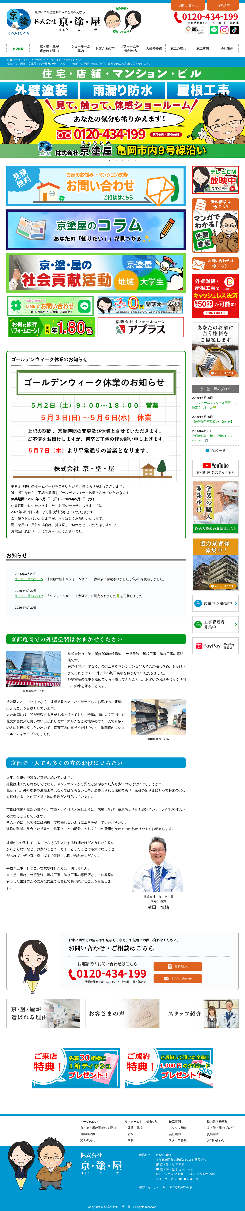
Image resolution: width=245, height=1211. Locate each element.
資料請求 (223, 5)
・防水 (129, 1134)
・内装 (129, 1140)
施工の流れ (178, 48)
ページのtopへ (89, 1121)
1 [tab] (110, 161)
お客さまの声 (104, 48)
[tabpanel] (122, 112)
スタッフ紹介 (178, 1127)
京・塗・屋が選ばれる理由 (49, 49)
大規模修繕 (154, 48)
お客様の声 (87, 1134)
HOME (18, 48)
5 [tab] (135, 161)
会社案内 (175, 1134)
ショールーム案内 (80, 49)
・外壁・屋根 (133, 1127)
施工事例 (175, 1121)
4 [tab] (129, 161)
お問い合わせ (188, 5)
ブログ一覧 (218, 450)
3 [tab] (122, 161)
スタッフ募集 (178, 1140)
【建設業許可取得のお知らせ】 (213, 421)
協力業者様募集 (217, 1121)
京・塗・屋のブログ (29, 596)
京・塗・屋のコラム (29, 579)
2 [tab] (116, 161)
